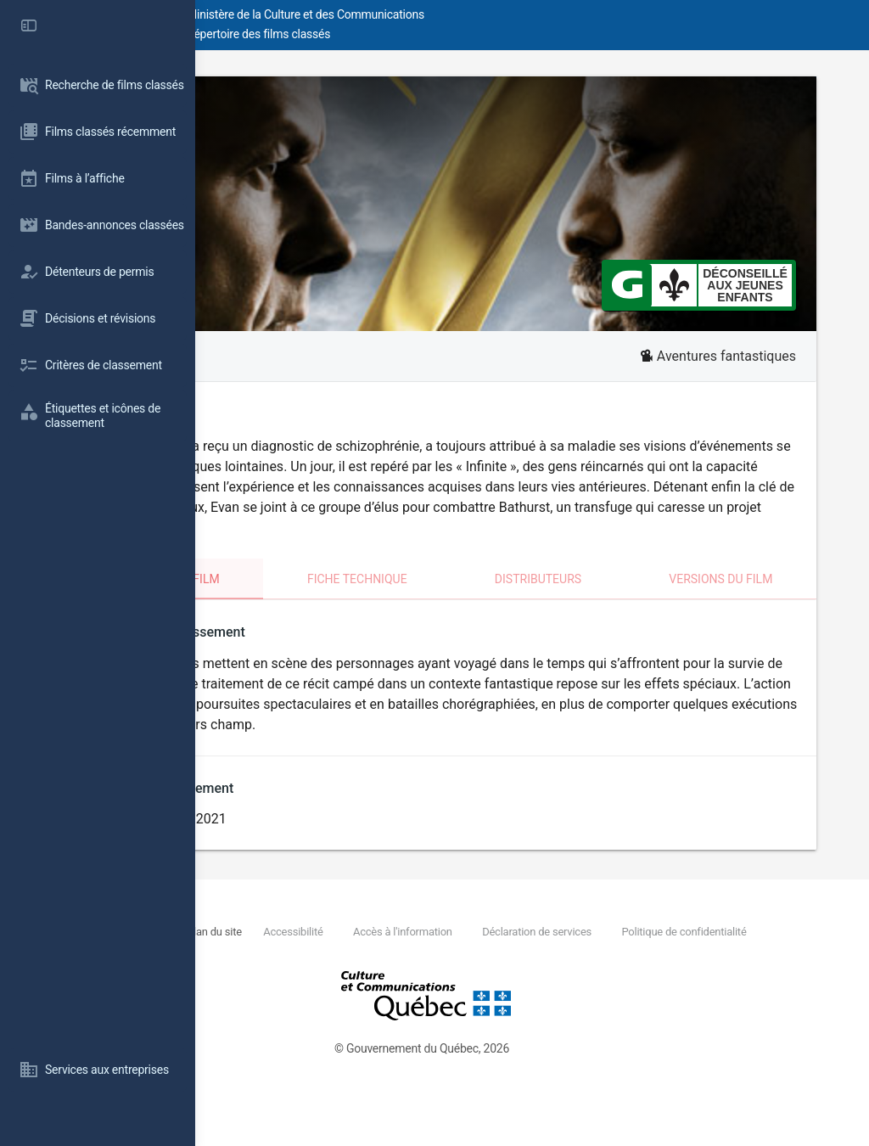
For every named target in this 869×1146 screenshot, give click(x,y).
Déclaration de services (711, 972)
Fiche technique (474, 599)
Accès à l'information (577, 972)
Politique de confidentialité (360, 992)
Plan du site (390, 972)
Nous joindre (319, 972)
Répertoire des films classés (453, 34)
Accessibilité (468, 972)
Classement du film (314, 599)
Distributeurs (616, 599)
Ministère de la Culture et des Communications (501, 14)
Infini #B (532, 118)
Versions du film (759, 599)
